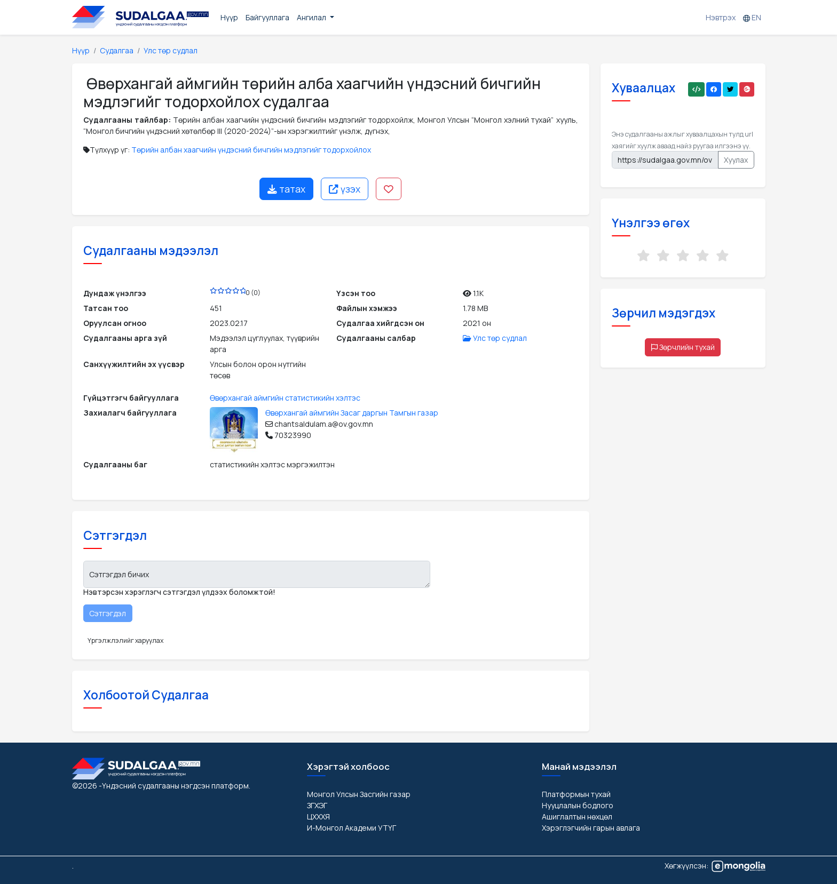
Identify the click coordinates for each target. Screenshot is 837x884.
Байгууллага (267, 17)
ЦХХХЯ (318, 816)
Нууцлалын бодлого (577, 805)
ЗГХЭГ (317, 805)
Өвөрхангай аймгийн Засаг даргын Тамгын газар (351, 413)
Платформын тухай (576, 794)
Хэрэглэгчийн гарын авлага (591, 828)
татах (286, 188)
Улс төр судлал (171, 50)
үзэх (344, 188)
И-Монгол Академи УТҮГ (351, 828)
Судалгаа (116, 50)
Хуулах (736, 160)
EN (752, 17)
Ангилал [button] (312, 17)
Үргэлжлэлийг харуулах (125, 640)
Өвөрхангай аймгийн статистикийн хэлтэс (285, 398)
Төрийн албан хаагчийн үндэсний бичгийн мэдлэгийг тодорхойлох (251, 150)
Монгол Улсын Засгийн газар (358, 794)
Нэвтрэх (721, 17)
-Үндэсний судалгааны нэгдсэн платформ (174, 786)
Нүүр (229, 17)
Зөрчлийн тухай (683, 347)
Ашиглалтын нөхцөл (577, 816)
